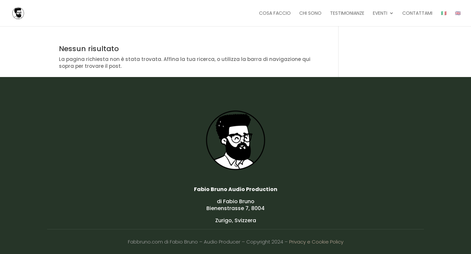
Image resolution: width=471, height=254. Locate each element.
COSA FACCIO (275, 13)
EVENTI (380, 13)
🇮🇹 (443, 13)
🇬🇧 (458, 13)
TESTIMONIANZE (347, 13)
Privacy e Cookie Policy (316, 241)
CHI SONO (310, 13)
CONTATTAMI (417, 13)
